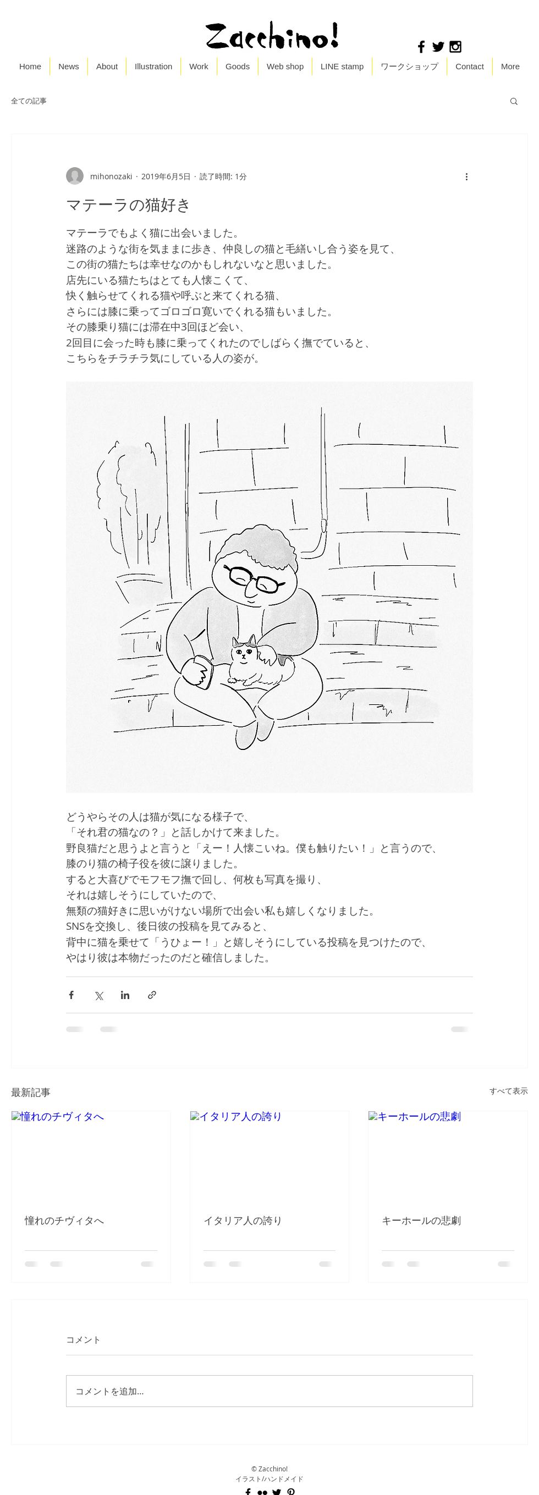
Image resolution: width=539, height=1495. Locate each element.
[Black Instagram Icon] (455, 46)
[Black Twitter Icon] (438, 46)
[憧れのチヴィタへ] (91, 1155)
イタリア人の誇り (243, 1220)
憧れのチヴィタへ (64, 1220)
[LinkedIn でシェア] (125, 995)
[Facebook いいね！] (490, 46)
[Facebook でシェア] (71, 995)
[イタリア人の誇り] (269, 1155)
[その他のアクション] (466, 176)
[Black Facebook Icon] (421, 46)
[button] (514, 100)
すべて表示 (509, 1090)
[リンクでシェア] (152, 995)
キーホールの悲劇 (421, 1220)
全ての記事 (29, 101)
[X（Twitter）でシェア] (98, 995)
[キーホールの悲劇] (448, 1155)
